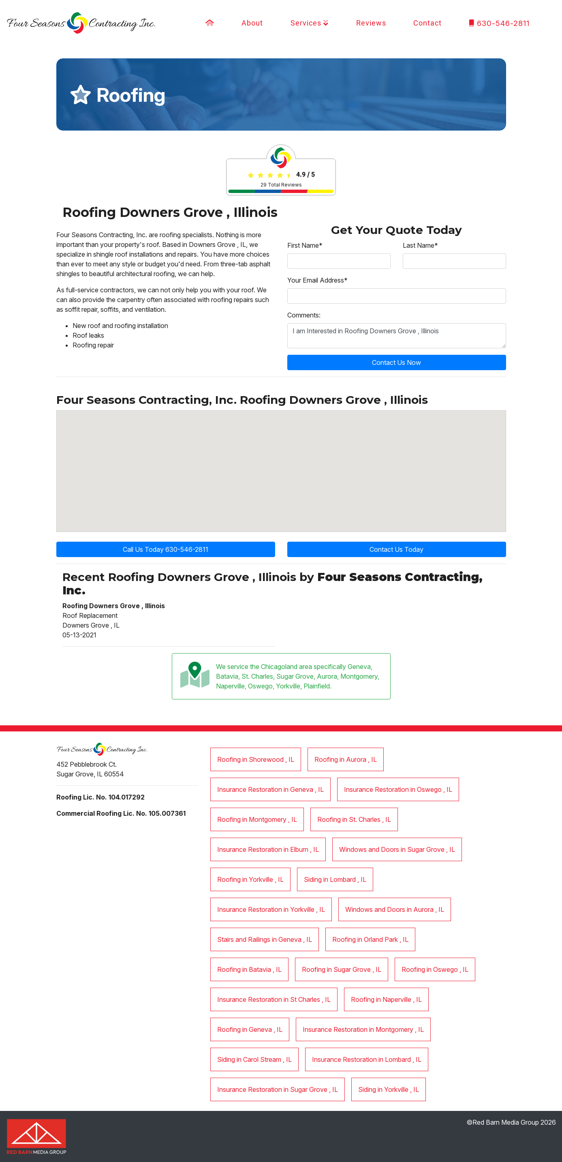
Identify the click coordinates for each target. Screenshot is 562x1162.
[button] (397, 451)
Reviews (371, 23)
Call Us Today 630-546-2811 (165, 549)
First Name (305, 245)
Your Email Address (317, 280)
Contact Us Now (396, 362)
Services (310, 23)
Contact (427, 23)
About (252, 23)
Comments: (304, 315)
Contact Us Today (396, 549)
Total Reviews (281, 185)
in (255, 759)
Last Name (420, 245)
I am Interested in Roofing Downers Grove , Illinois (396, 335)
